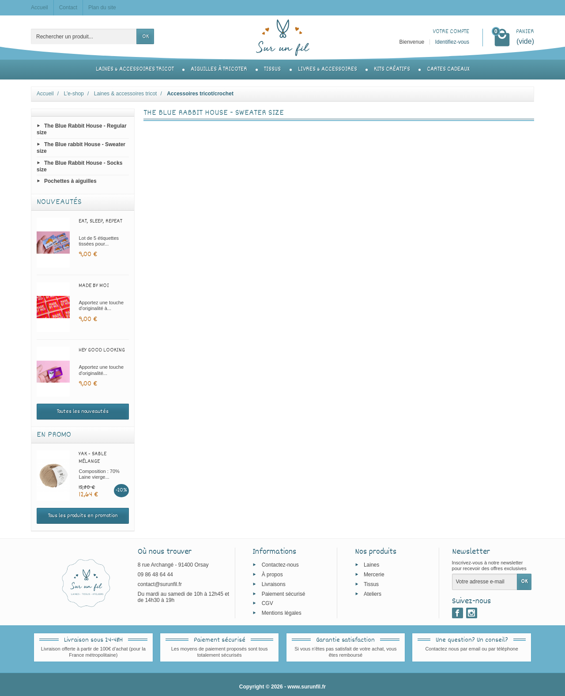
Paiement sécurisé (283, 593)
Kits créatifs (392, 69)
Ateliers (372, 593)
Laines (371, 565)
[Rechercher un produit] (84, 36)
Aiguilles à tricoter (219, 69)
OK (145, 36)
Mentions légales (281, 613)
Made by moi (94, 285)
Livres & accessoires (327, 69)
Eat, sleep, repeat (100, 221)
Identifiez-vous (452, 42)
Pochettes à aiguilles (70, 181)
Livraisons (274, 584)
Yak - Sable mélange (92, 458)
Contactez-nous (280, 565)
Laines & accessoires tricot (135, 69)
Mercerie (374, 574)
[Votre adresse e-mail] (484, 582)
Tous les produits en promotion (83, 515)
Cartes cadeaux (448, 69)
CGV (267, 603)
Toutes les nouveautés (83, 411)
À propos (272, 574)
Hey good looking (102, 350)
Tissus (272, 69)
